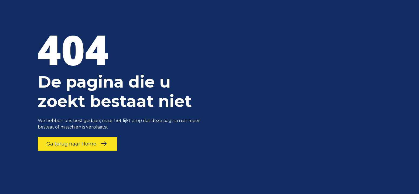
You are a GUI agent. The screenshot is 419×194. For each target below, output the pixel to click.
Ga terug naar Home (77, 143)
